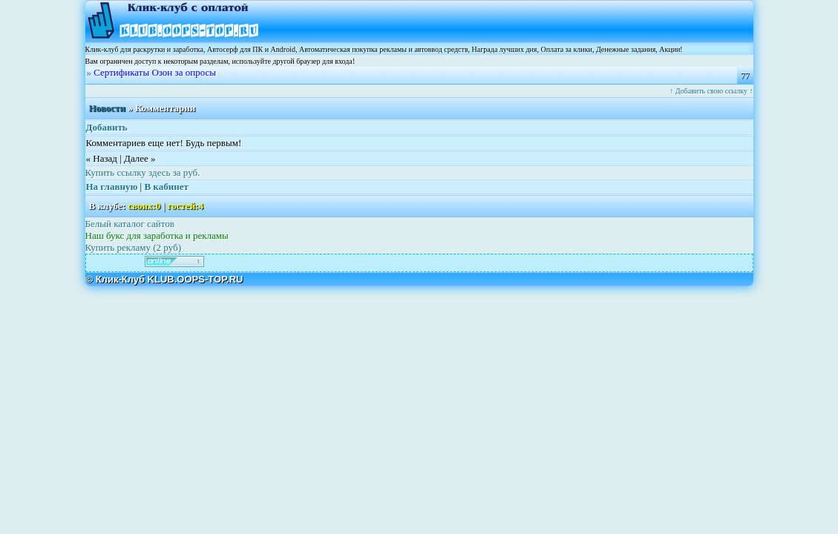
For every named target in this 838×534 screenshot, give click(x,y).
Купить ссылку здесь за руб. (142, 172)
